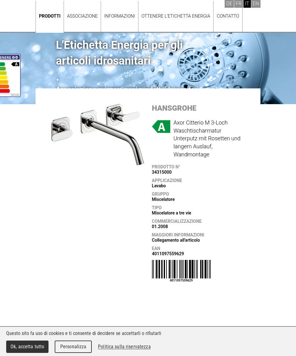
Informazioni (119, 16)
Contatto (228, 16)
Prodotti (50, 16)
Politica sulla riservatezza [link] (124, 347)
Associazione (82, 16)
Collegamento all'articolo (176, 240)
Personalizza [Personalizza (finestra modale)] (73, 347)
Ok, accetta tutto (27, 347)
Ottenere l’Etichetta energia (176, 16)
